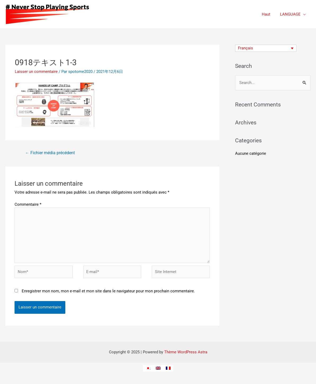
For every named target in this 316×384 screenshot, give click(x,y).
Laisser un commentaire (36, 71)
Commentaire (28, 204)
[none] (266, 48)
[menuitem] (266, 48)
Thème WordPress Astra (185, 354)
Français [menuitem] (245, 48)
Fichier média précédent (50, 153)
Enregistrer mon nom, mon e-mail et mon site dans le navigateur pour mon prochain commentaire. (108, 293)
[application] (304, 14)
